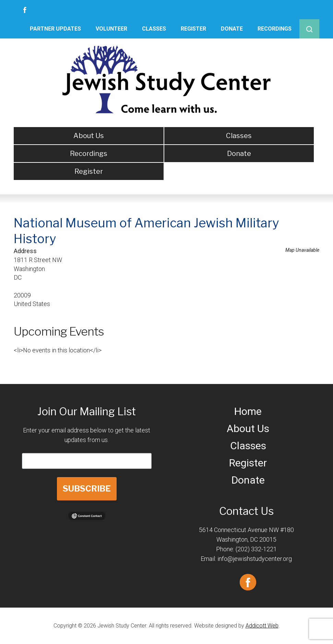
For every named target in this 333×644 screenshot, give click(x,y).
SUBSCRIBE (87, 489)
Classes (154, 28)
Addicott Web (262, 625)
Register (193, 28)
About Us (88, 136)
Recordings (275, 28)
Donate (232, 28)
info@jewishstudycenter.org (254, 558)
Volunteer (111, 28)
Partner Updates (55, 28)
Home (248, 411)
